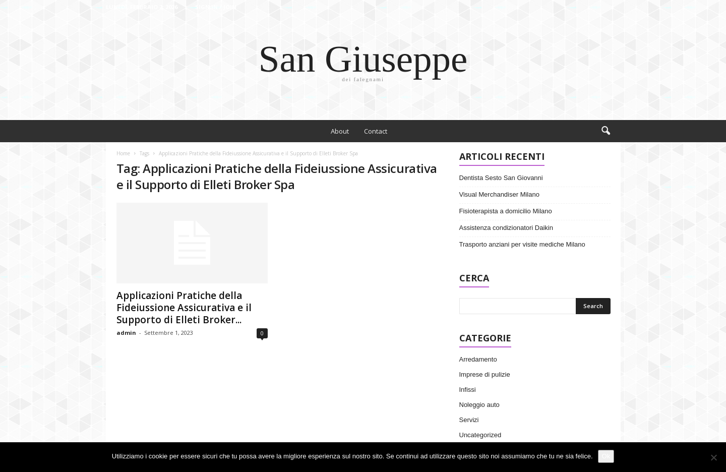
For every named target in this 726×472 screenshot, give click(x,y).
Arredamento (478, 359)
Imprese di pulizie (484, 374)
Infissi (467, 389)
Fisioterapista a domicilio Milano (505, 211)
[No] (713, 457)
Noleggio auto (479, 404)
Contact (375, 131)
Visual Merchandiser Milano (499, 194)
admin (126, 332)
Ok (606, 456)
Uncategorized (480, 435)
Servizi (469, 420)
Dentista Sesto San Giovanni (501, 178)
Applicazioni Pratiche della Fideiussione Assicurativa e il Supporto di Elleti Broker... (184, 307)
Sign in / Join (215, 7)
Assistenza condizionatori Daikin (506, 227)
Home (123, 153)
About (340, 131)
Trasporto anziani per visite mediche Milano (522, 244)
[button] (605, 131)
